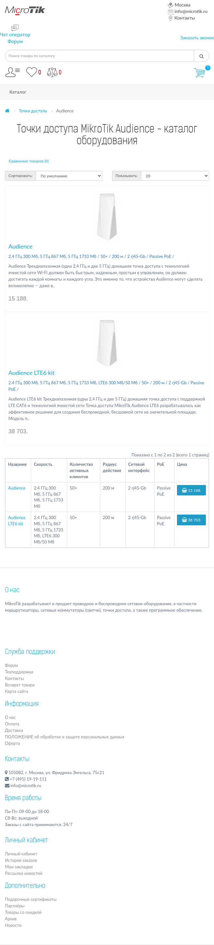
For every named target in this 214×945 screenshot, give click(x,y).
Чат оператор (15, 34)
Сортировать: (20, 175)
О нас (12, 590)
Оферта (12, 743)
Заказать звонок (197, 37)
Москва (179, 4)
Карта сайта (16, 691)
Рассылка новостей (23, 873)
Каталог (17, 92)
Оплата (12, 723)
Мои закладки (18, 866)
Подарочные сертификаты (31, 899)
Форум (15, 41)
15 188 (191, 490)
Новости (13, 925)
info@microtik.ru (188, 11)
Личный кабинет (21, 853)
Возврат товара (20, 684)
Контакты (181, 17)
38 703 (191, 519)
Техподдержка (19, 671)
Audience (20, 246)
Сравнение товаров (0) (29, 161)
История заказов (21, 860)
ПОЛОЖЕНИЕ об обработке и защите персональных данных (64, 736)
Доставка (14, 730)
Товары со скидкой (23, 912)
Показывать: (127, 175)
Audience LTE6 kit (31, 372)
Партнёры (14, 905)
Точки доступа (33, 110)
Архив (11, 918)
